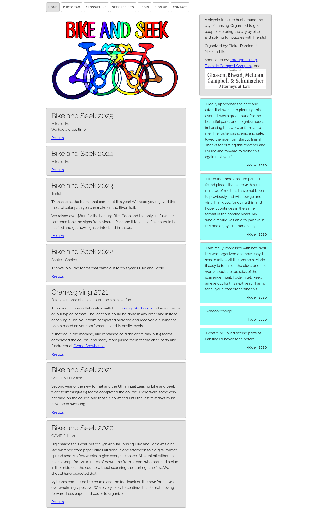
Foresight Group (243, 60)
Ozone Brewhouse (88, 346)
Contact (180, 7)
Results (57, 138)
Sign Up (161, 7)
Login (144, 7)
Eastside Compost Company (228, 66)
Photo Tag (71, 7)
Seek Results (123, 7)
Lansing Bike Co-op (135, 308)
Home (52, 7)
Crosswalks (96, 7)
